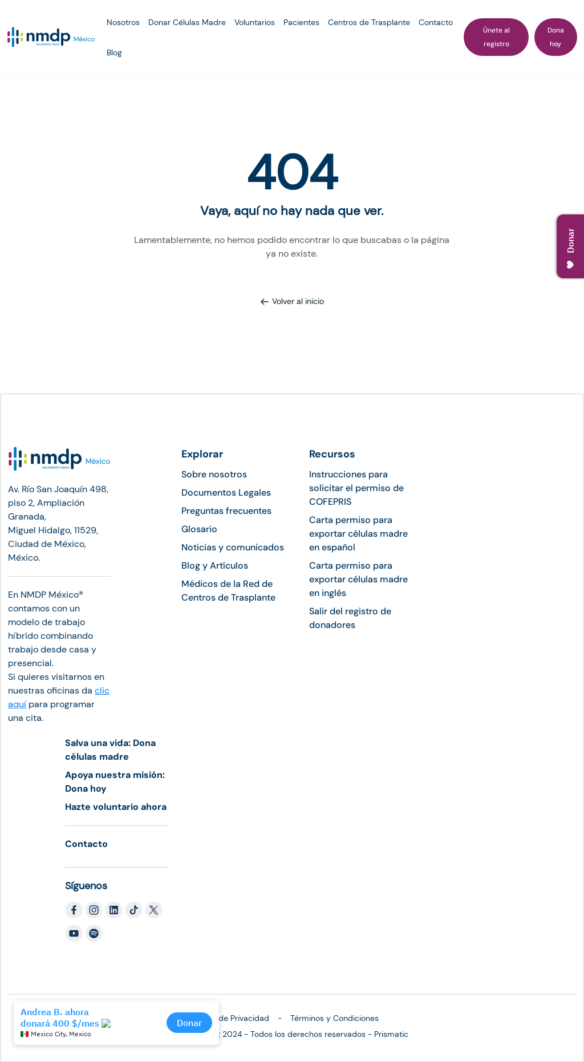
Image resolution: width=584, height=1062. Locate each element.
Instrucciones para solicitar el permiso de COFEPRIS (356, 488)
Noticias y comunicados (232, 547)
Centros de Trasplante (369, 22)
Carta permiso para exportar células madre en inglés (358, 579)
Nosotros (123, 22)
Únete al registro (496, 37)
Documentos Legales (226, 492)
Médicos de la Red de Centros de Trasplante (228, 590)
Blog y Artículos (214, 565)
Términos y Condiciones (334, 1018)
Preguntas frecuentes (226, 511)
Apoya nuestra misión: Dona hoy (115, 782)
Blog (114, 52)
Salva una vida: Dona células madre (110, 750)
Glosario (199, 529)
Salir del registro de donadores (350, 618)
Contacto (436, 22)
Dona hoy (556, 37)
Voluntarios (254, 22)
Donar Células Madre (187, 22)
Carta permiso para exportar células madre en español (358, 533)
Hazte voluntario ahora (116, 807)
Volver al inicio (292, 301)
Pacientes (301, 22)
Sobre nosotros (214, 474)
